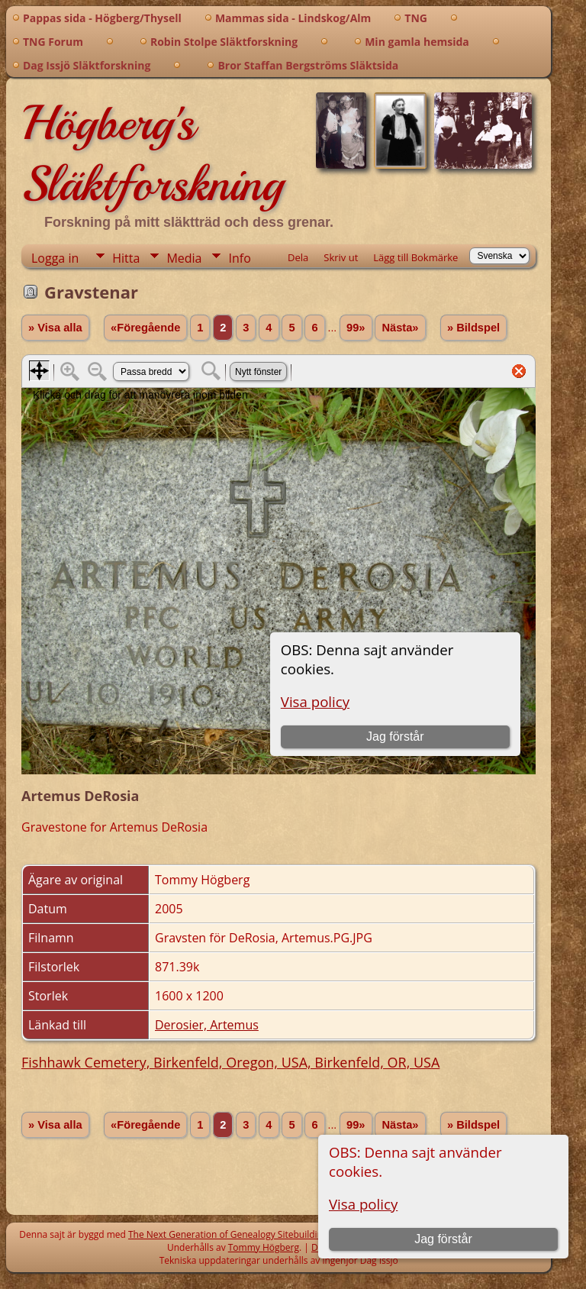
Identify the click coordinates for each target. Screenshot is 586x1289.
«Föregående (145, 327)
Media (183, 258)
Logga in (55, 258)
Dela (298, 257)
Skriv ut (341, 257)
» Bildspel (473, 327)
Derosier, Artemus (207, 1024)
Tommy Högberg (263, 1247)
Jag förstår (443, 1238)
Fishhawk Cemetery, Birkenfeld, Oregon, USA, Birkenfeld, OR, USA (230, 1062)
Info (239, 258)
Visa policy (363, 1203)
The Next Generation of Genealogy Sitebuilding (228, 1234)
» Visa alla (55, 327)
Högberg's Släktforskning (152, 153)
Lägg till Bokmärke (415, 257)
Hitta (126, 258)
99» (355, 327)
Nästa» (400, 327)
